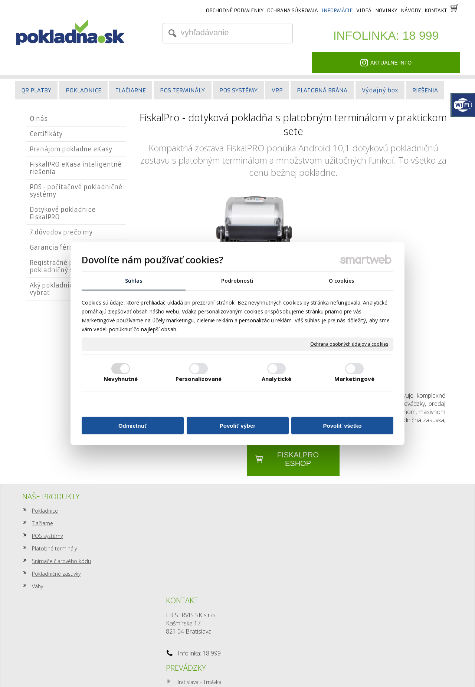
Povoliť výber (237, 426)
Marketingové (354, 378)
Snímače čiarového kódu (61, 561)
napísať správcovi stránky (222, 668)
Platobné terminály (54, 548)
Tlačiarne (42, 523)
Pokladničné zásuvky (56, 573)
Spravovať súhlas (356, 668)
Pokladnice (45, 510)
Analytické (276, 378)
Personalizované (199, 378)
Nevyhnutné (121, 378)
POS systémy (47, 535)
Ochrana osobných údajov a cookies (349, 344)
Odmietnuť (132, 426)
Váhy (37, 586)
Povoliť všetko (342, 426)
